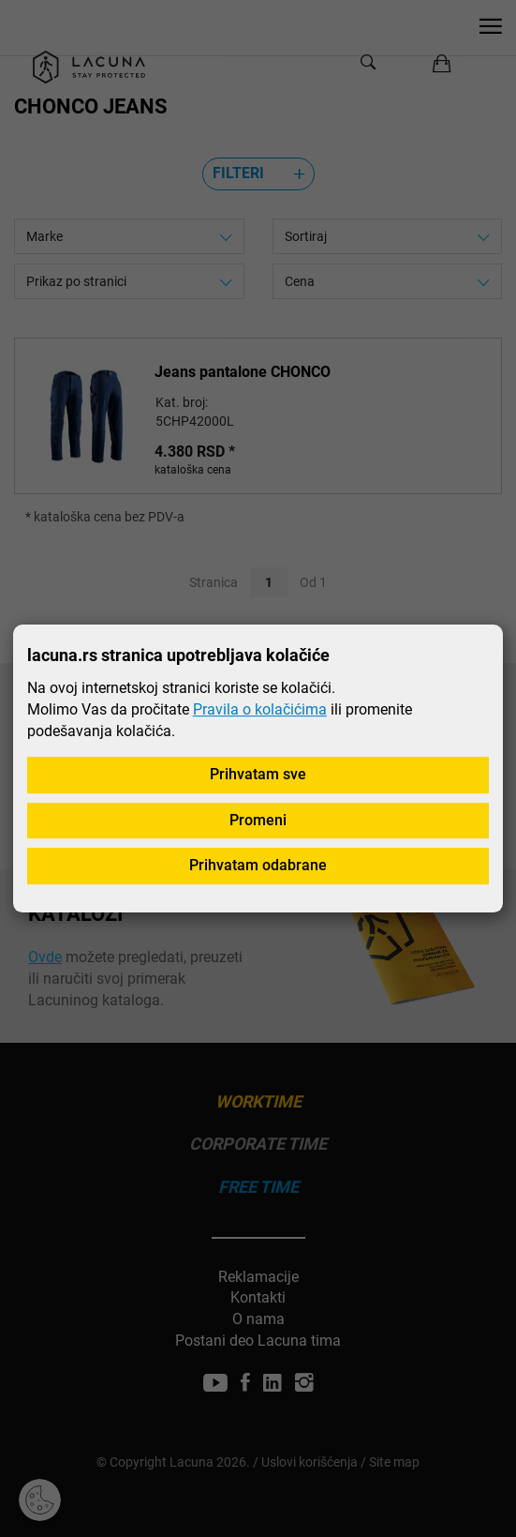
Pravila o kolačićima (260, 709)
